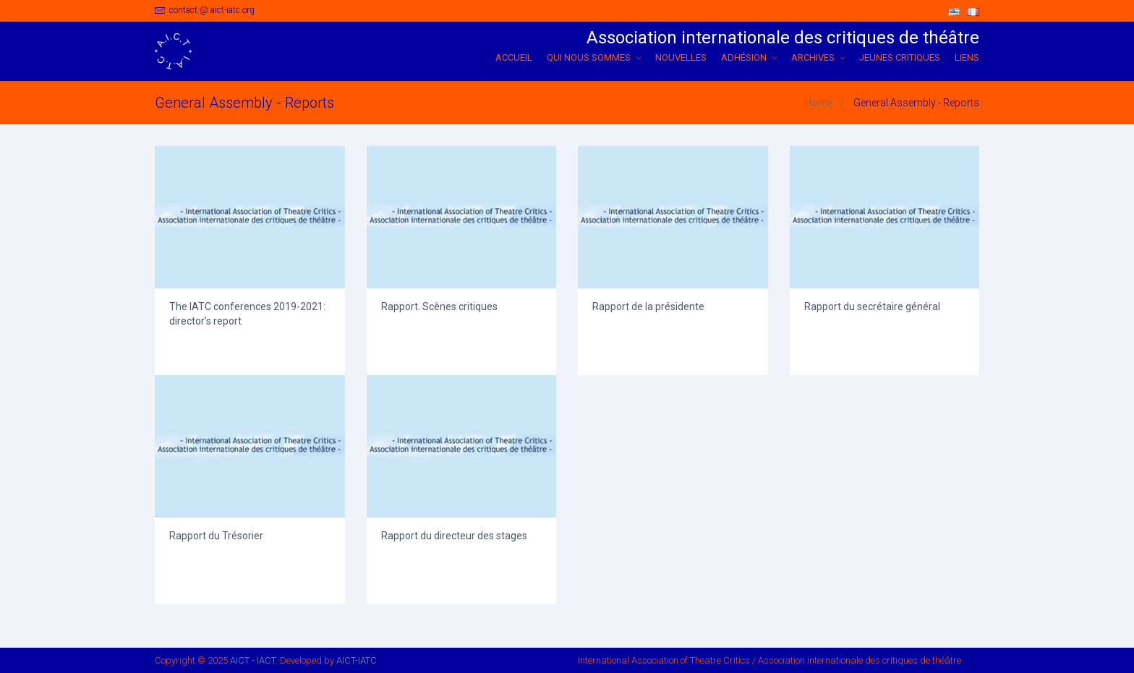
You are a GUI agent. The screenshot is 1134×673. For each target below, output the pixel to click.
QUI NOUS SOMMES (594, 57)
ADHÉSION (749, 57)
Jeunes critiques (899, 57)
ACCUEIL (513, 57)
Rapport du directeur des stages (454, 535)
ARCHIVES (818, 57)
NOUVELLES (681, 57)
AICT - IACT (253, 660)
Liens (967, 57)
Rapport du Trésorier (216, 535)
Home (818, 102)
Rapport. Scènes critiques (439, 306)
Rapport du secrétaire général (872, 306)
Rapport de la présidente (648, 306)
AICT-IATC (356, 660)
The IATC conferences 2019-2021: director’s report (247, 314)
